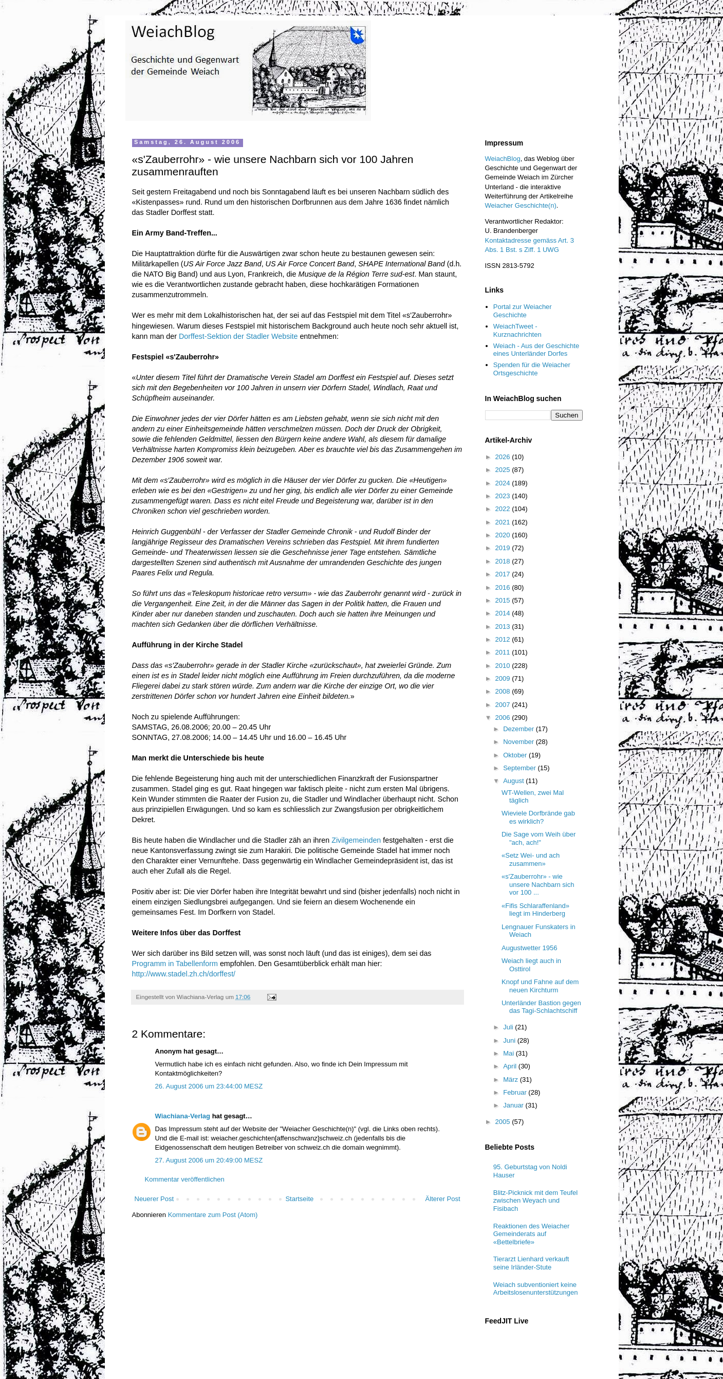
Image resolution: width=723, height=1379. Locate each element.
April (510, 1066)
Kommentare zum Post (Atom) (213, 1215)
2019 (503, 548)
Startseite (299, 1199)
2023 (503, 496)
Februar (515, 1092)
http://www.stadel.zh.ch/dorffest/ (184, 974)
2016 (503, 587)
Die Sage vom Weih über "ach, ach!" (539, 838)
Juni (510, 1040)
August (514, 781)
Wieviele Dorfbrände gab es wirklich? (538, 817)
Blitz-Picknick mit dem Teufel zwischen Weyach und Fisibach (535, 1200)
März (511, 1079)
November (519, 742)
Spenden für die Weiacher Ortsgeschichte (531, 369)
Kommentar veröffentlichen (185, 1179)
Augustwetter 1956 (529, 948)
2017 (503, 574)
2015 (503, 600)
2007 (503, 705)
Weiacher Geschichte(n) (521, 205)
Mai (509, 1053)
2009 (503, 678)
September (520, 768)
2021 (503, 522)
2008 (503, 691)
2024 (503, 483)
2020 (503, 535)
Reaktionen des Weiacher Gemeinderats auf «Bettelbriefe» (531, 1234)
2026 (503, 457)
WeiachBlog (503, 158)
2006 (503, 717)
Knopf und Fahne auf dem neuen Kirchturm (540, 986)
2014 (503, 613)
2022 (503, 509)
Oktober (516, 755)
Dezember (519, 729)
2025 (503, 470)
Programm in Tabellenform (175, 963)
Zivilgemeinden (356, 840)
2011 (503, 652)
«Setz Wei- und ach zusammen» (531, 859)
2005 (503, 1122)
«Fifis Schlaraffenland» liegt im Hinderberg (535, 910)
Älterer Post (442, 1199)
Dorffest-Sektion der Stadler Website (238, 336)
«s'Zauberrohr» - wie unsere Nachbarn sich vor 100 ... (538, 884)
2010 (503, 665)
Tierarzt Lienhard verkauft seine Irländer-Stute (531, 1263)
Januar (514, 1105)
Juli (509, 1027)
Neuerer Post (154, 1199)
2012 (503, 639)
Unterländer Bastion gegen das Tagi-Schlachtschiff (541, 1007)
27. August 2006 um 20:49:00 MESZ (209, 1160)
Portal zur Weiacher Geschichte (522, 311)
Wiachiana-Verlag (183, 1116)
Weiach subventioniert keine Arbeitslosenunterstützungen (535, 1289)
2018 (503, 561)
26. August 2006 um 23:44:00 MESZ (209, 1086)
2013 (503, 626)
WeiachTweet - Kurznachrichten (517, 330)
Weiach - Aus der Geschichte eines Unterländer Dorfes (536, 350)
